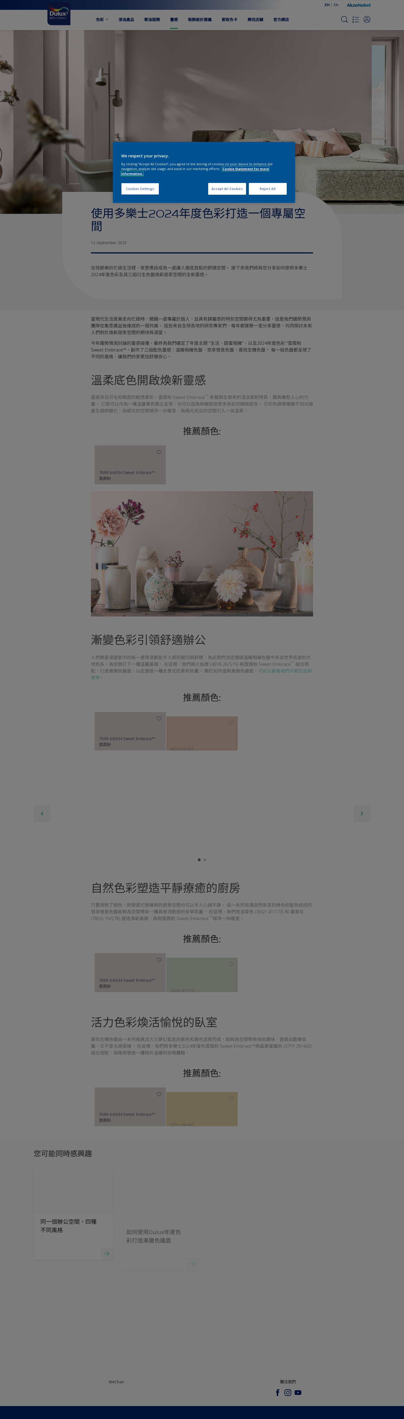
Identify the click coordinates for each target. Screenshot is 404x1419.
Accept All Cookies (227, 189)
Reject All (268, 189)
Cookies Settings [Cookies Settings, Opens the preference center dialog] (140, 189)
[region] (204, 172)
